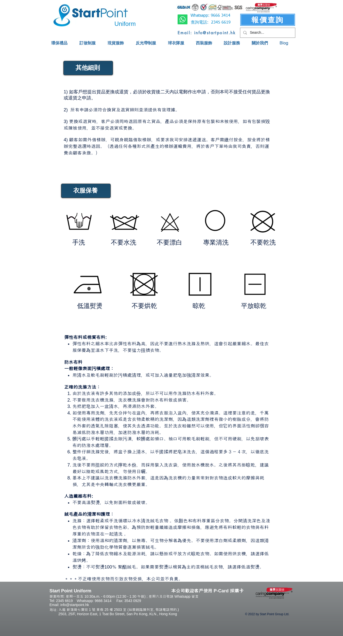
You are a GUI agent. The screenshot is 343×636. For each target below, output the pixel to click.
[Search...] (267, 33)
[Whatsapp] (182, 19)
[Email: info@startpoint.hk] (207, 33)
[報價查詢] (267, 19)
